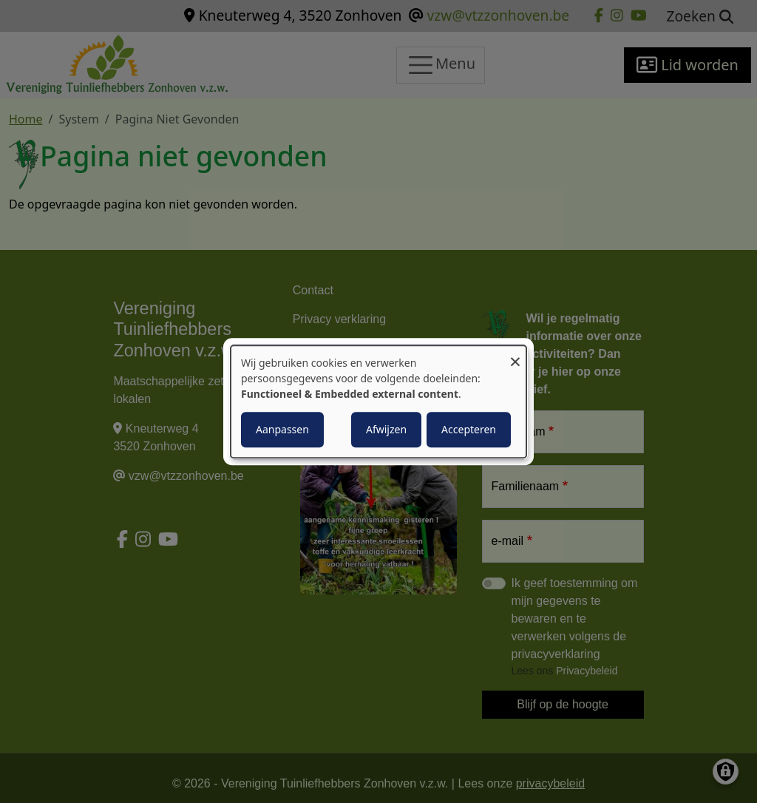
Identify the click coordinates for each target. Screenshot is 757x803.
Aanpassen (282, 429)
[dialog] (378, 401)
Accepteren (468, 429)
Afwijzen (386, 429)
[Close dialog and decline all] (515, 354)
